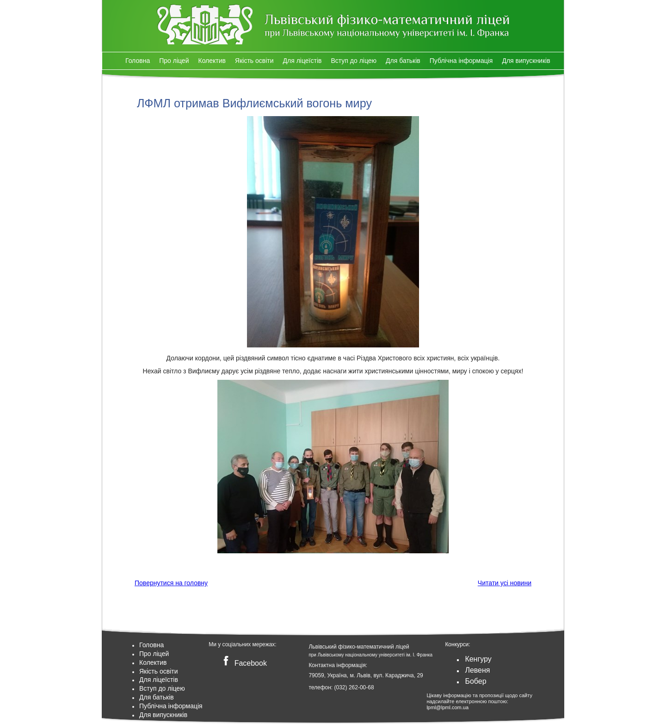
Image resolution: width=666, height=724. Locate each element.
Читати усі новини (504, 583)
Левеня (477, 670)
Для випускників (526, 60)
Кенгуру (478, 659)
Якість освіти (254, 60)
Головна (137, 60)
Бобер (475, 681)
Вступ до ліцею (353, 60)
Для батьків (403, 60)
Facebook (243, 663)
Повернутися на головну (171, 583)
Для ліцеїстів (302, 60)
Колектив (212, 60)
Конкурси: (457, 644)
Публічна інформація (461, 60)
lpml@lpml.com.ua (447, 707)
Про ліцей (174, 60)
